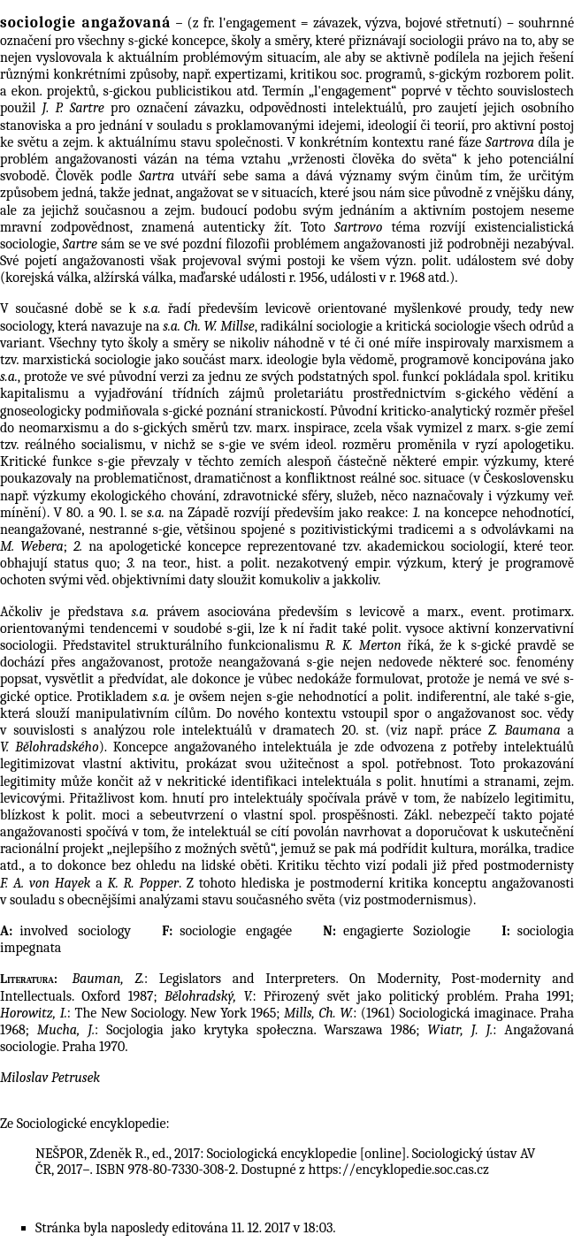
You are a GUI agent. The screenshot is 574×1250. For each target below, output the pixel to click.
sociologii (436, 41)
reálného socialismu (84, 445)
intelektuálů (217, 730)
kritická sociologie (438, 326)
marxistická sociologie (86, 360)
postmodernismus (416, 900)
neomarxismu (59, 428)
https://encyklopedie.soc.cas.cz (398, 1170)
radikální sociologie (316, 326)
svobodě (23, 176)
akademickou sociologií (435, 546)
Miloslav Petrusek (50, 1078)
